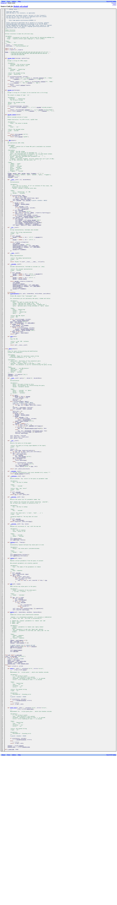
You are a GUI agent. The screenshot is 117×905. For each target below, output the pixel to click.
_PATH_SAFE (11, 209)
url (20, 233)
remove (15, 644)
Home (3, 1)
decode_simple (12, 136)
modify (12, 733)
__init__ (12, 214)
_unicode (10, 211)
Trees (8, 1)
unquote (29, 264)
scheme (9, 206)
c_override (18, 784)
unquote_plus (33, 512)
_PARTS (9, 208)
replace (41, 92)
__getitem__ (13, 594)
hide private (114, 2)
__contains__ (14, 569)
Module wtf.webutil (20, 6)
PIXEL (6, 61)
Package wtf (3, 3)
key (16, 234)
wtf (9, 784)
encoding (23, 839)
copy (11, 402)
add (14, 646)
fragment (33, 206)
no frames (114, 4)
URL (10, 167)
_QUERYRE (10, 447)
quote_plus (20, 547)
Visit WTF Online (111, 1)
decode (20, 159)
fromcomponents (14, 350)
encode (39, 127)
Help (19, 1)
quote (14, 293)
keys (14, 687)
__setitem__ (13, 627)
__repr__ (12, 302)
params (23, 206)
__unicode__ (13, 315)
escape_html (11, 68)
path (19, 206)
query (28, 206)
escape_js (10, 106)
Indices (14, 1)
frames (114, 3)
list (30, 483)
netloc (15, 206)
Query (22, 237)
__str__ (12, 271)
